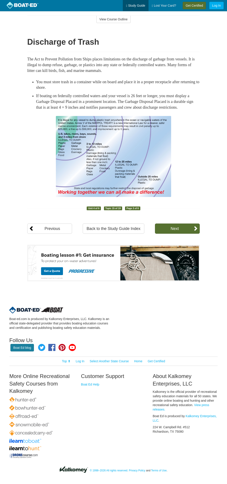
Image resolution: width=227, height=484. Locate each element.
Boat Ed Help (90, 384)
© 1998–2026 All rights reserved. (109, 470)
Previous (52, 228)
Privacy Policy (137, 470)
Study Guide (135, 6)
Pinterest (62, 347)
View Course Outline (113, 19)
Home (138, 361)
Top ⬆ (66, 361)
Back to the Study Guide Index (113, 228)
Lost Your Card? (164, 6)
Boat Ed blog (22, 347)
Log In (216, 5)
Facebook (51, 347)
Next (174, 228)
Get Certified (194, 5)
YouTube (72, 347)
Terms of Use (159, 470)
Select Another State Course (109, 361)
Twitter (41, 347)
